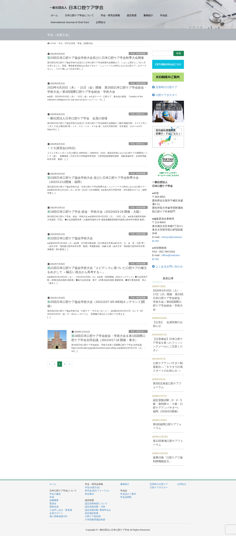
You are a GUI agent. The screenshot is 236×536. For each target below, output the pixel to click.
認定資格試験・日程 (95, 506)
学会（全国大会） (138, 114)
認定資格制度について (96, 503)
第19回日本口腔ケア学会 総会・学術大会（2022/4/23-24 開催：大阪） (94, 211)
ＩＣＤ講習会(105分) (62, 148)
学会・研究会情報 (138, 53)
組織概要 (54, 500)
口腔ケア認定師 (93, 516)
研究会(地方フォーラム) (97, 490)
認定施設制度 (91, 513)
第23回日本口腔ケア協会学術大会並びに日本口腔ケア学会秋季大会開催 (95, 57)
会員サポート (56, 513)
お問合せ (181, 484)
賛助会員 (54, 506)
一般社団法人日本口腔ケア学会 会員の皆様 (77, 118)
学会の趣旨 (55, 494)
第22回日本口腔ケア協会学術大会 (70, 238)
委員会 (53, 503)
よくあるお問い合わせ (167, 266)
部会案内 (89, 494)
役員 (52, 497)
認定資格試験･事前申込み (98, 510)
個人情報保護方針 (59, 516)
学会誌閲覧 (126, 497)
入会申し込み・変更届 (61, 510)
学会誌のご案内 (128, 494)
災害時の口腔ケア (164, 87)
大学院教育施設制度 (95, 519)
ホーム (53, 484)
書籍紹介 (124, 484)
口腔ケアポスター (164, 94)
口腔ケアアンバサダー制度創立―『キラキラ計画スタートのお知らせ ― (168, 367)
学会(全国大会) (92, 487)
